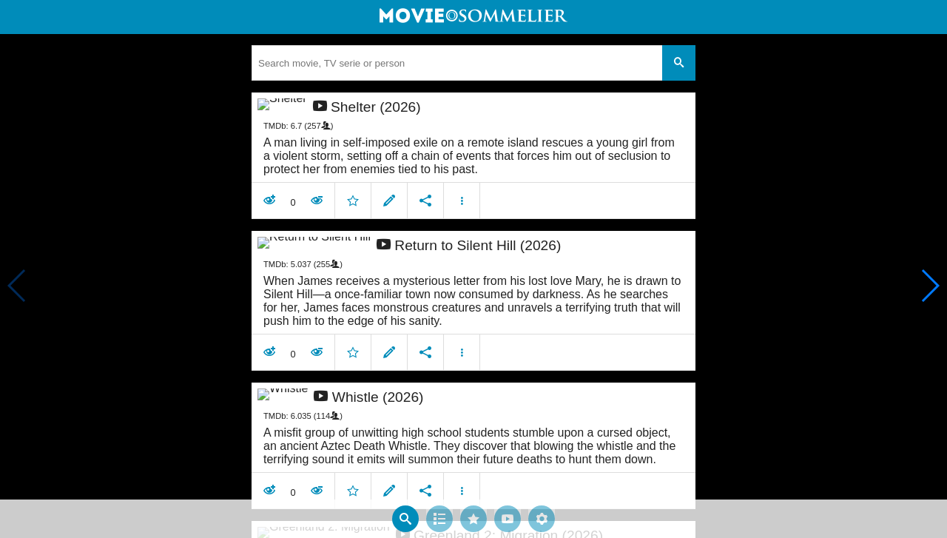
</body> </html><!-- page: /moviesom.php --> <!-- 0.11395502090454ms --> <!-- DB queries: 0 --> (473, 269)
